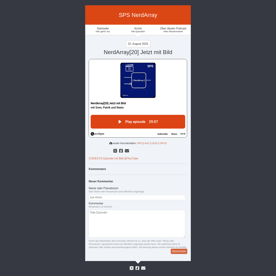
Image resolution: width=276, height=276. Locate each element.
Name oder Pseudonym (103, 188)
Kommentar (96, 203)
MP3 (139, 143)
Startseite (102, 30)
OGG (155, 143)
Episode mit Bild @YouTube (120, 158)
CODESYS (95, 158)
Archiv (138, 30)
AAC (147, 143)
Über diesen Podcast (173, 30)
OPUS (163, 143)
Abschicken (179, 251)
